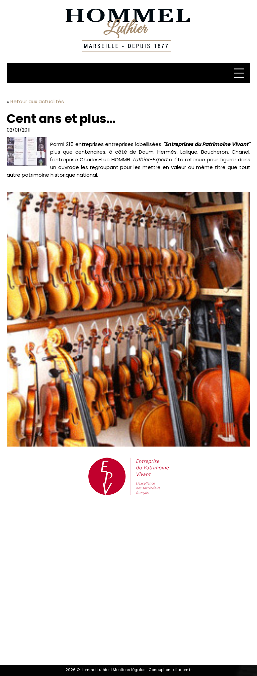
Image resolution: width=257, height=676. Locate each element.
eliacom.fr (182, 669)
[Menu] (240, 73)
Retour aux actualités (37, 101)
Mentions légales (129, 669)
